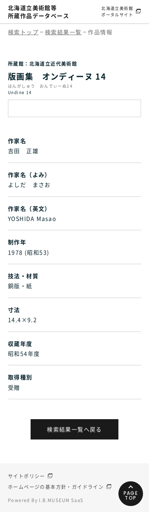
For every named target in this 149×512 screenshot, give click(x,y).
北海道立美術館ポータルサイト (117, 11)
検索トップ (23, 32)
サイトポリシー (26, 476)
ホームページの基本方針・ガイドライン (56, 486)
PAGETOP (131, 495)
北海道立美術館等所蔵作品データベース (38, 12)
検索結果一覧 (63, 32)
